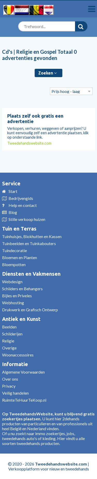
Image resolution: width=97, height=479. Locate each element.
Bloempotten (14, 264)
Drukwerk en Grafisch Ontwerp (30, 309)
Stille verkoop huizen (27, 219)
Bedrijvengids (21, 198)
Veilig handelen (15, 392)
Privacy (9, 385)
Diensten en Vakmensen (31, 274)
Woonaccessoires (18, 354)
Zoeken (47, 73)
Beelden (9, 326)
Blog (13, 212)
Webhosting (13, 302)
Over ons (10, 378)
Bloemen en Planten (19, 257)
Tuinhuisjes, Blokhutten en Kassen (32, 236)
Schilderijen (12, 333)
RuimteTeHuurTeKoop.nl (24, 399)
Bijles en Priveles (17, 295)
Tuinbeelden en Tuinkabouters (29, 243)
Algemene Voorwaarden (23, 371)
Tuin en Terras (19, 229)
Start (13, 191)
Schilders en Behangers (22, 288)
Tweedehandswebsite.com (29, 143)
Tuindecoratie (14, 250)
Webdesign (12, 281)
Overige (9, 347)
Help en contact (23, 205)
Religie (8, 340)
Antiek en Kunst (21, 319)
